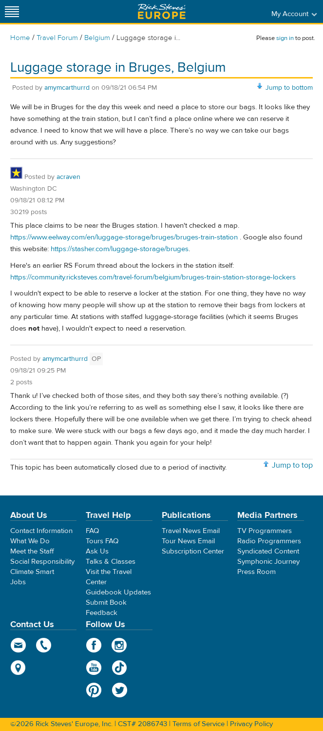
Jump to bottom (289, 87)
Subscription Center (193, 551)
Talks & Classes (110, 561)
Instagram (120, 645)
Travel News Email (191, 530)
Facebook (94, 645)
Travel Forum (57, 37)
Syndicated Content (268, 551)
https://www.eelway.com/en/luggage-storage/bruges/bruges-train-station (124, 237)
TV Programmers (264, 530)
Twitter (120, 690)
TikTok (120, 667)
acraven (68, 177)
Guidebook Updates (118, 592)
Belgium (97, 37)
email (18, 645)
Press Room (256, 571)
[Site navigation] (12, 11)
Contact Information (41, 530)
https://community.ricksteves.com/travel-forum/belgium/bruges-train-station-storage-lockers (153, 277)
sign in (285, 38)
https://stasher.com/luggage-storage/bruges (120, 249)
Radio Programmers (269, 541)
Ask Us (97, 551)
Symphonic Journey (268, 561)
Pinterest (94, 690)
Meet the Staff (32, 551)
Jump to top (292, 465)
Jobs (18, 582)
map (18, 667)
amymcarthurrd (67, 87)
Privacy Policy (251, 724)
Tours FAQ (102, 541)
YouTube (94, 667)
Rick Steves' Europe (162, 11)
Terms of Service (198, 724)
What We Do (30, 541)
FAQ (92, 530)
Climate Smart (32, 571)
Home (20, 37)
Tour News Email (188, 541)
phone (44, 645)
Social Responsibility (42, 561)
